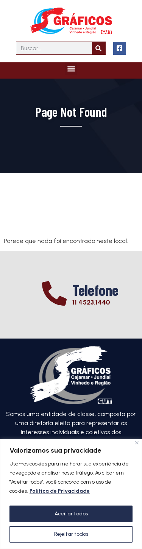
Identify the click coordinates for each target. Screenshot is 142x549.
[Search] (98, 48)
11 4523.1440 (91, 302)
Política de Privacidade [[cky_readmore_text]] (60, 491)
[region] (71, 494)
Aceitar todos (71, 513)
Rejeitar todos (71, 534)
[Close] (137, 442)
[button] (71, 68)
